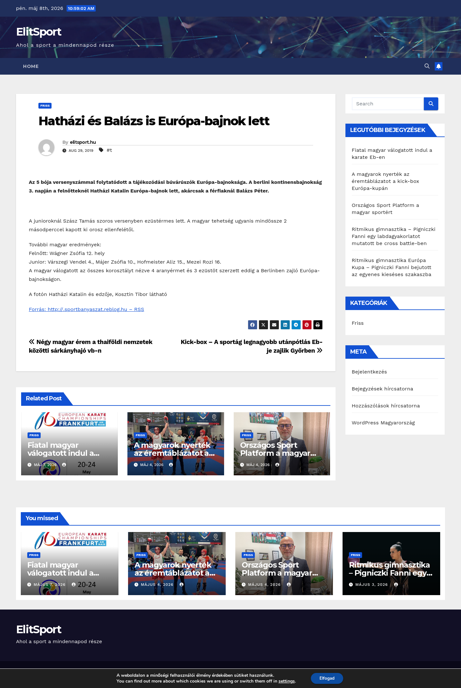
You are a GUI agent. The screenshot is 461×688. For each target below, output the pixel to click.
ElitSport (38, 31)
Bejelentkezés (369, 372)
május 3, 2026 (372, 584)
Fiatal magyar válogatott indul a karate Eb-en (60, 453)
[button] (427, 66)
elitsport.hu (83, 142)
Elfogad (327, 678)
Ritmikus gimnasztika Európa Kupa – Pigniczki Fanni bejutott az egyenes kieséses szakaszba (392, 267)
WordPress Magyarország (383, 423)
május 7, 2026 (50, 584)
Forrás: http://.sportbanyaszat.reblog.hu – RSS (86, 309)
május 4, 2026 (158, 584)
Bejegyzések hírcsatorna (382, 389)
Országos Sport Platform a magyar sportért (275, 453)
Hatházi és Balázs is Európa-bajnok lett (153, 120)
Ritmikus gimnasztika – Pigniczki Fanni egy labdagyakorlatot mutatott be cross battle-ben (394, 236)
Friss (45, 105)
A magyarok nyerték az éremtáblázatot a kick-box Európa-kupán (385, 181)
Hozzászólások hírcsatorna (386, 406)
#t (109, 150)
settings (285, 681)
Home (30, 66)
